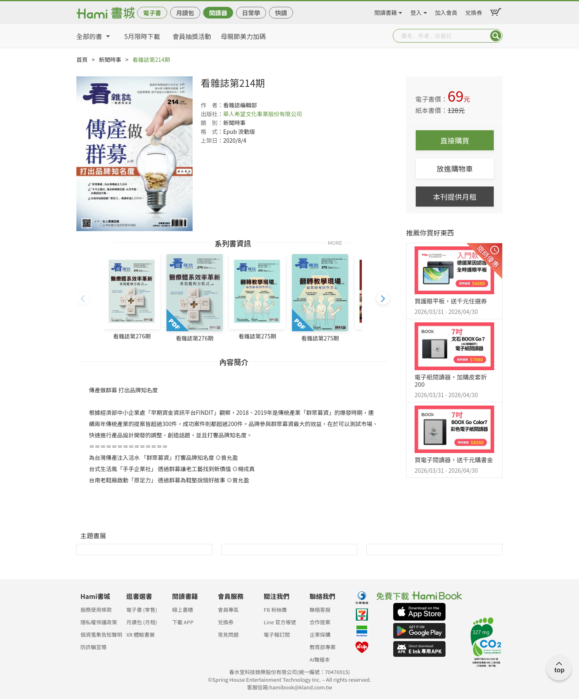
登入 (416, 11)
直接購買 (454, 140)
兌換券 (473, 11)
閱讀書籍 (385, 11)
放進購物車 (455, 168)
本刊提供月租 (454, 196)
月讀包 (185, 12)
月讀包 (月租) (141, 622)
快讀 (281, 12)
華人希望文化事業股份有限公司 (262, 114)
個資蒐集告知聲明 (101, 634)
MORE (335, 242)
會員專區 (228, 609)
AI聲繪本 (320, 659)
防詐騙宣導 (93, 647)
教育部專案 (323, 647)
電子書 (152, 12)
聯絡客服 (320, 609)
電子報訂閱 (277, 634)
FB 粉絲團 (275, 609)
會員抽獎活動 (191, 36)
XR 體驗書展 (140, 634)
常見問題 (228, 634)
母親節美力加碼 (243, 36)
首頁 (82, 59)
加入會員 (446, 11)
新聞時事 (110, 59)
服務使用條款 (96, 609)
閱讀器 (218, 12)
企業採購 (320, 634)
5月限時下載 (142, 36)
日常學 (251, 12)
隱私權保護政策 (98, 622)
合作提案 (320, 622)
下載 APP (182, 622)
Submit (495, 35)
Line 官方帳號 (280, 622)
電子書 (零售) (141, 609)
